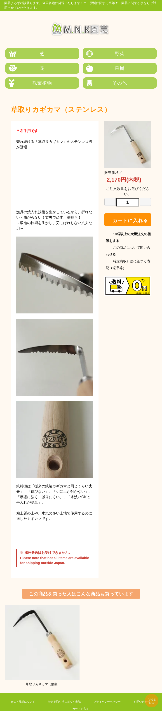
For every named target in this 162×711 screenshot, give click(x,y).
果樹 (31, 68)
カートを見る (78, 694)
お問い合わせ (139, 688)
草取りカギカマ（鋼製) (42, 631)
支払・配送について (20, 688)
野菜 (81, 53)
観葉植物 (81, 68)
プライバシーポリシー (104, 688)
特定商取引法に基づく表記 (62, 688)
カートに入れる (127, 206)
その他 (131, 68)
